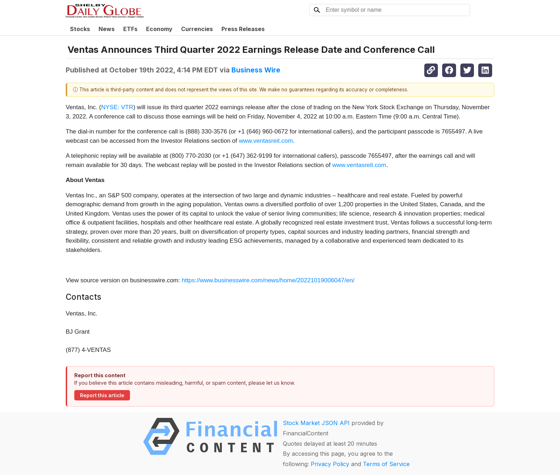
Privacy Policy (330, 464)
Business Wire (255, 70)
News (107, 28)
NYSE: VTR (117, 107)
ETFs (130, 28)
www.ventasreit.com (266, 140)
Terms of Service (386, 464)
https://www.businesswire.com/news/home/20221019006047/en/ (268, 280)
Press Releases (243, 28)
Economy (159, 28)
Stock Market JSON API (316, 422)
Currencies (197, 28)
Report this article (102, 395)
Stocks (80, 28)
